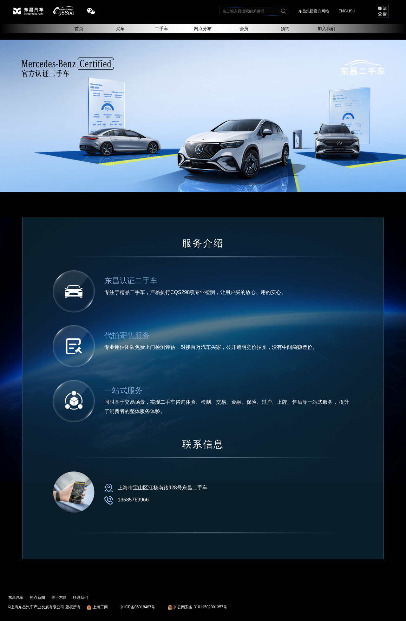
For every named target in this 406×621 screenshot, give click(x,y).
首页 (79, 28)
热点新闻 (37, 597)
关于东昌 (59, 597)
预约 (285, 28)
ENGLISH (346, 11)
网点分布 (203, 28)
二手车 (161, 28)
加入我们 (326, 28)
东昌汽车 (15, 597)
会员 (243, 28)
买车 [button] (120, 28)
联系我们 (80, 597)
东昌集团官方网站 (313, 11)
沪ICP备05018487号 (138, 607)
